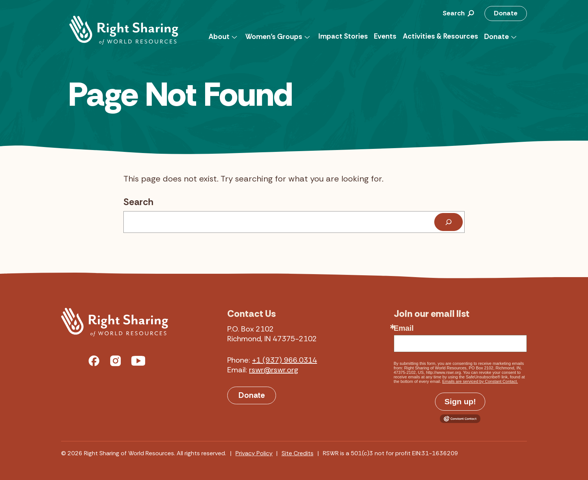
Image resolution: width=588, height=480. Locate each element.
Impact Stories (343, 36)
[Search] (448, 222)
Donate (506, 13)
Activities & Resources (440, 36)
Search (138, 202)
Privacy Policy (254, 453)
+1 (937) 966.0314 (284, 360)
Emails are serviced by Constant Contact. (480, 381)
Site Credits (298, 453)
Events (385, 36)
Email (404, 328)
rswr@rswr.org (273, 370)
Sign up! (460, 401)
